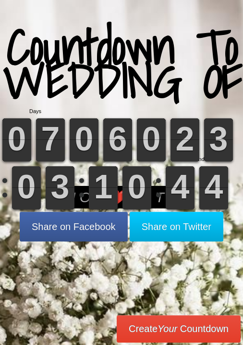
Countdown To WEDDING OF (121, 64)
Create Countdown (179, 328)
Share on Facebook (74, 226)
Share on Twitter (176, 226)
